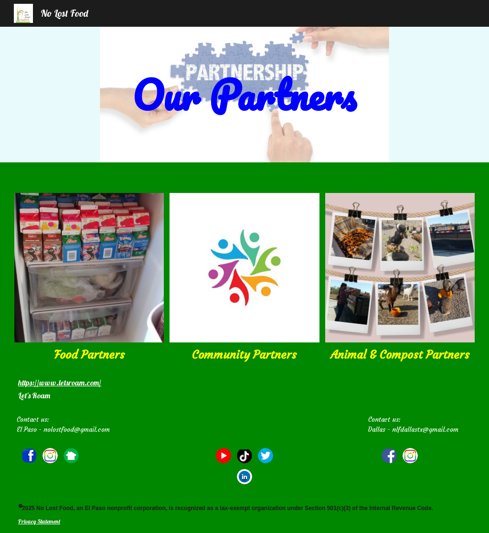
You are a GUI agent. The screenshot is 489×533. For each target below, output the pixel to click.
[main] (244, 94)
